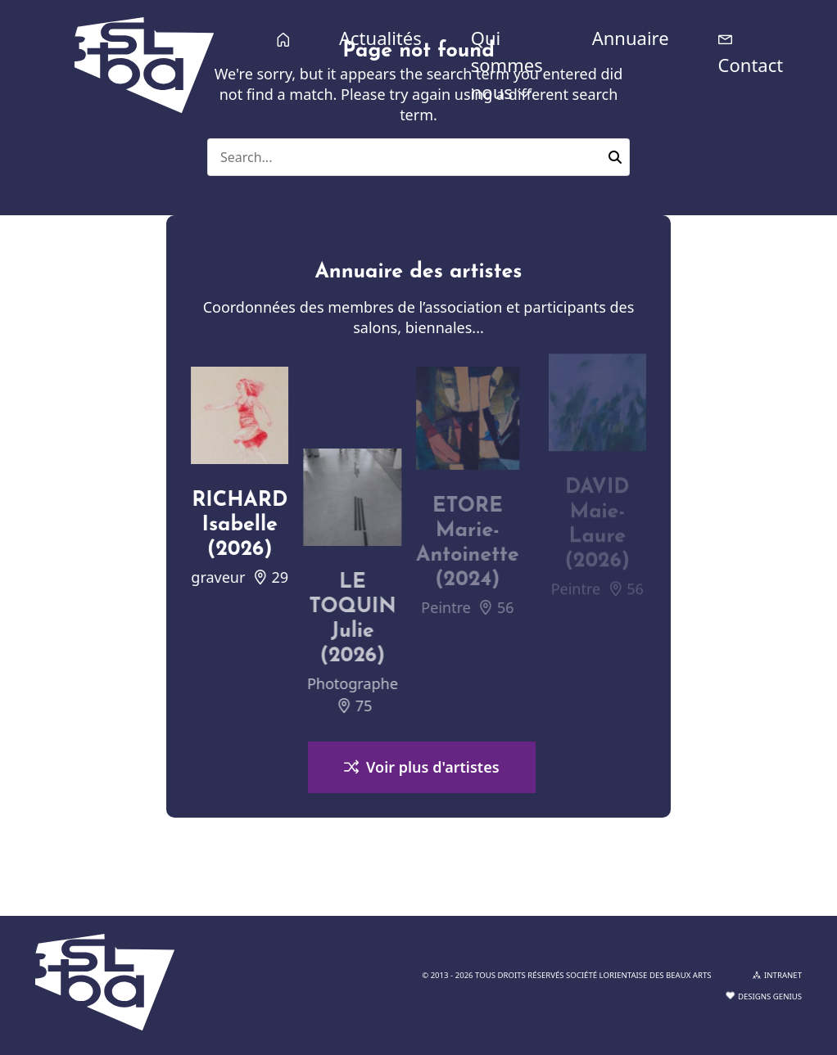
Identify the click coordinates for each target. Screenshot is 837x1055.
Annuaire (630, 37)
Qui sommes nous (507, 64)
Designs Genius (764, 996)
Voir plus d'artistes (421, 768)
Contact (751, 64)
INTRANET (777, 975)
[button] (615, 157)
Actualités (380, 37)
